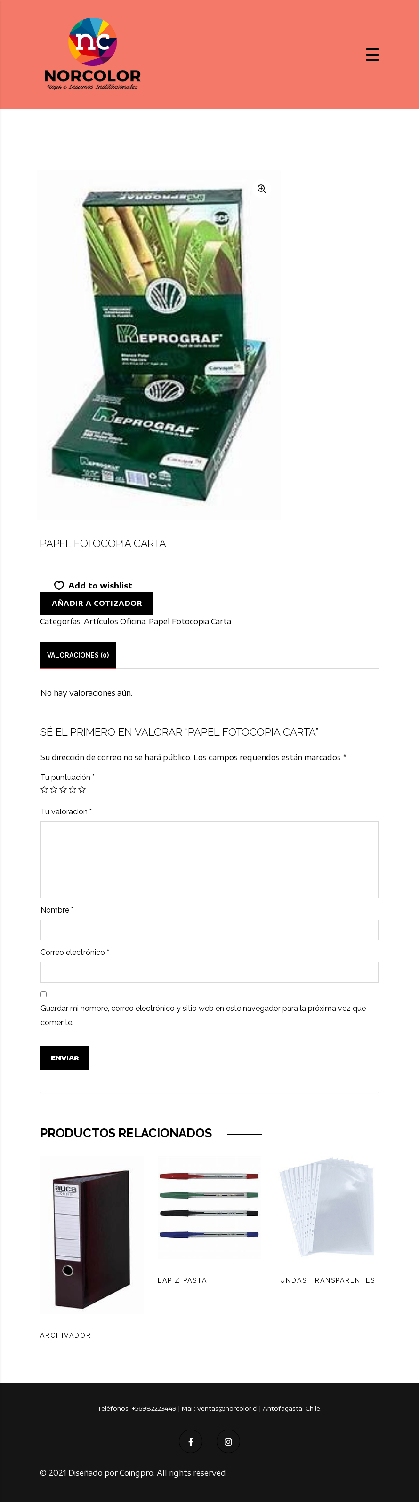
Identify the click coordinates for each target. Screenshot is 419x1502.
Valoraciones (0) (78, 655)
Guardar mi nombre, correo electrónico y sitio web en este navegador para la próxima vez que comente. (203, 1015)
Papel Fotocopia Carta (190, 621)
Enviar (65, 1058)
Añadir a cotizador (97, 603)
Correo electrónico (74, 952)
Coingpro (136, 1473)
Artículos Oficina (114, 621)
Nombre (56, 910)
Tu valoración (66, 811)
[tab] (78, 655)
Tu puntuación (67, 777)
